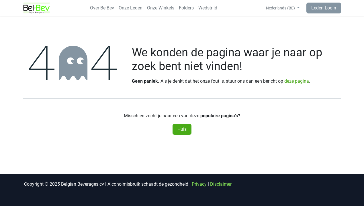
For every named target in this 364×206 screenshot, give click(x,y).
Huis (182, 129)
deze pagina (296, 81)
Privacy (199, 184)
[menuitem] (102, 8)
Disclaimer (221, 184)
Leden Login (323, 8)
